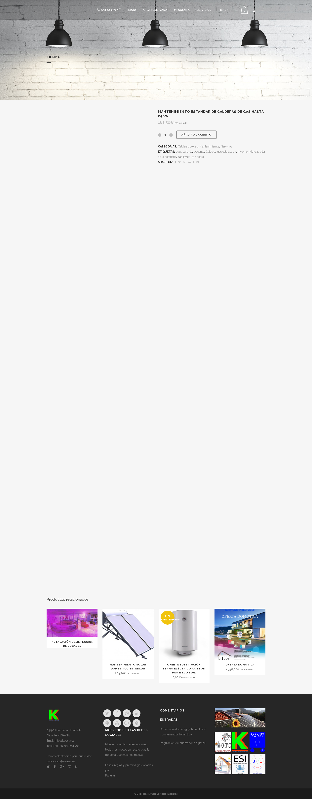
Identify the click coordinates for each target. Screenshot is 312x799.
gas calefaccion (226, 151)
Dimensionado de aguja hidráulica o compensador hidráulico (183, 732)
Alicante (199, 151)
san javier (184, 156)
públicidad (85, 756)
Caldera (210, 151)
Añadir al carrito (196, 134)
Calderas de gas (188, 146)
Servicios (226, 146)
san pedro (198, 156)
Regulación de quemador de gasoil (183, 743)
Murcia (254, 151)
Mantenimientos (209, 146)
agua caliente (184, 151)
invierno (243, 151)
